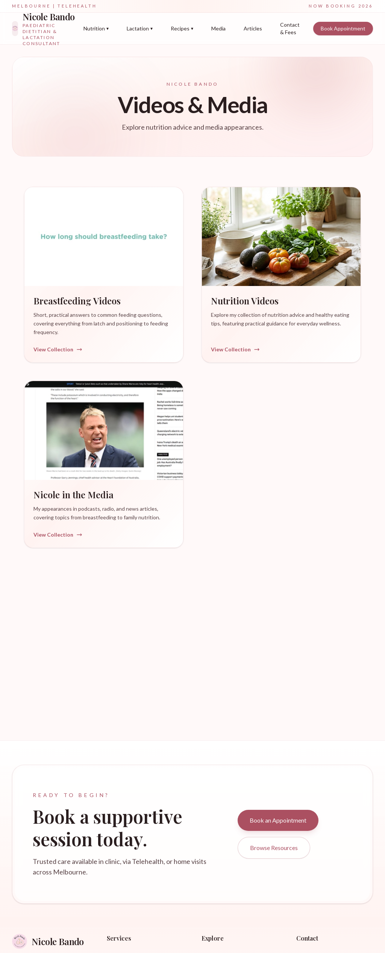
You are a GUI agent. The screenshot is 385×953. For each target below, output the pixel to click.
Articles (253, 28)
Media (218, 28)
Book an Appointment (278, 820)
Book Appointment (343, 28)
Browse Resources (274, 847)
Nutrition (96, 28)
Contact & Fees (290, 28)
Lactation (140, 28)
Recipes (182, 28)
